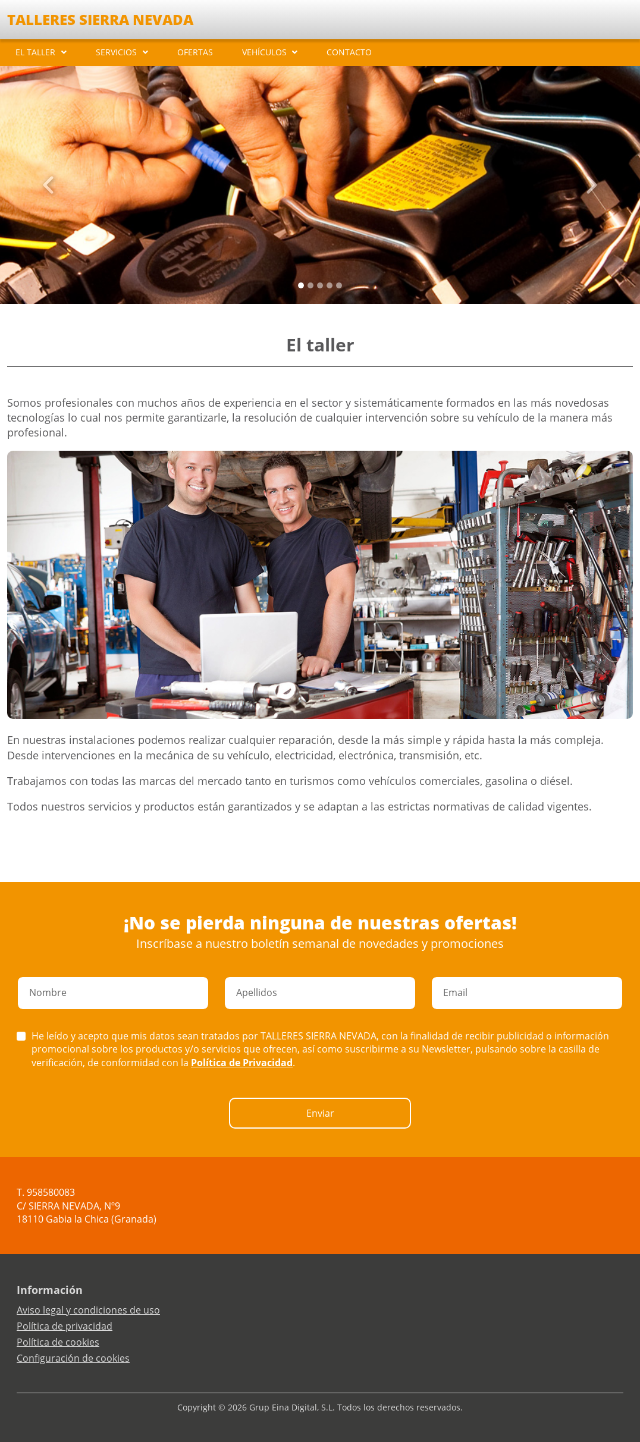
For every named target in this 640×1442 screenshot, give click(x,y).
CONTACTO (349, 52)
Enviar (320, 1113)
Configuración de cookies (73, 1358)
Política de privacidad (64, 1326)
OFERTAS (195, 52)
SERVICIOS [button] (116, 52)
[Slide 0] (301, 285)
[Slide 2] (320, 285)
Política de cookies (58, 1342)
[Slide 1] (310, 285)
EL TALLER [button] (35, 52)
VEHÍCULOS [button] (264, 52)
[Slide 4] (339, 285)
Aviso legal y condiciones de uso (88, 1310)
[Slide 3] (329, 285)
